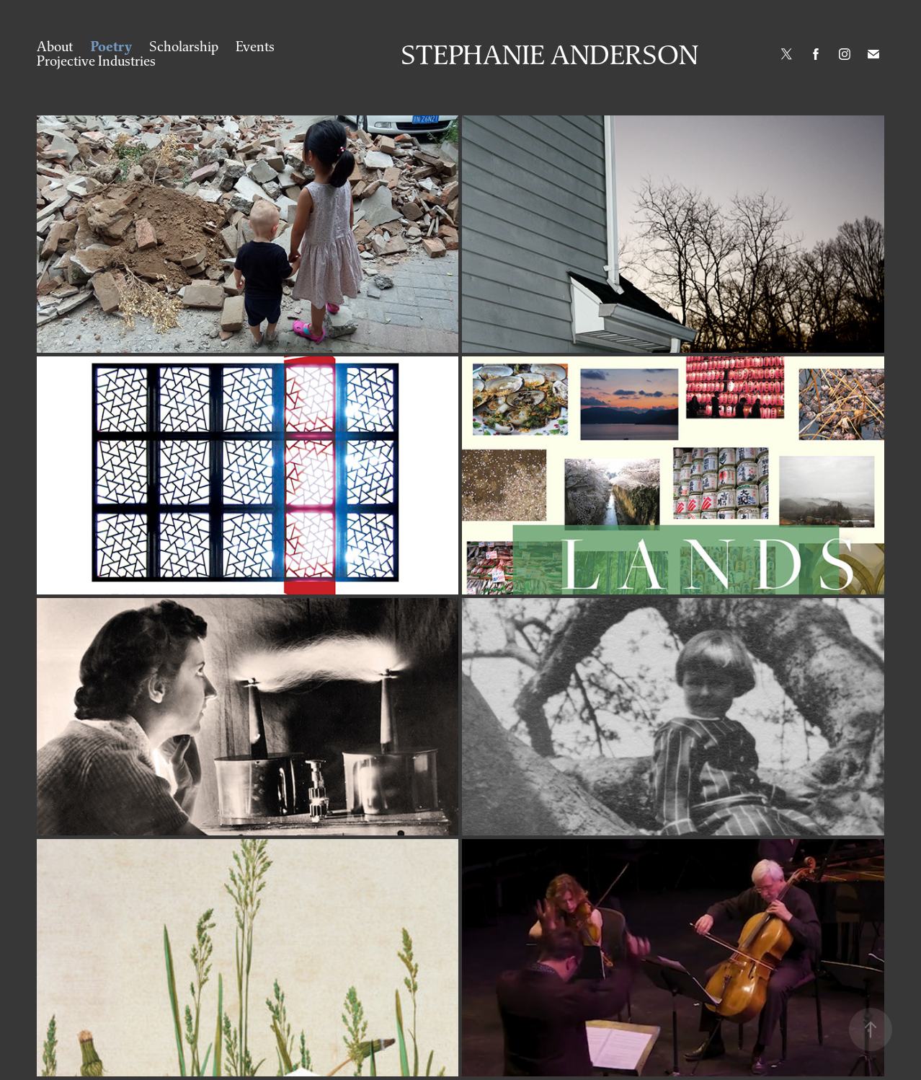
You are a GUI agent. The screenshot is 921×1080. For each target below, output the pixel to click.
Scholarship (183, 46)
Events (255, 46)
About (55, 46)
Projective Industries (96, 60)
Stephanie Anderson (549, 54)
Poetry (111, 46)
